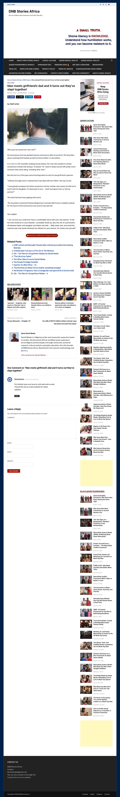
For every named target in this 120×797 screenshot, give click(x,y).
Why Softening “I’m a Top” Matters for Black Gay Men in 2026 (102, 284)
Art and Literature (80, 65)
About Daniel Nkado (102, 73)
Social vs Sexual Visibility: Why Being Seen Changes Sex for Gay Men (102, 295)
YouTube (106, 794)
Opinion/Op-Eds (44, 65)
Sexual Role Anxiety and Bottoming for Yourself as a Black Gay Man (102, 219)
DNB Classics (27, 80)
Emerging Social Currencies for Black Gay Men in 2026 (102, 262)
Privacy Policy (48, 69)
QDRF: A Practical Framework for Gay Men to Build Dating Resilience (102, 306)
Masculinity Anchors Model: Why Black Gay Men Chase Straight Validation (102, 382)
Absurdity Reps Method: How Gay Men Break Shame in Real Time (102, 273)
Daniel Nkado (23, 93)
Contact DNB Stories (60, 73)
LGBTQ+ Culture (49, 60)
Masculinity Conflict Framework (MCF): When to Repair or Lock (102, 241)
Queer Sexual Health (90, 60)
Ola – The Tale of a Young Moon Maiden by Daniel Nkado (36, 253)
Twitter (92, 794)
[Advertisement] (96, 473)
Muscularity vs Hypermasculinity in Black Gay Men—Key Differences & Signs (102, 394)
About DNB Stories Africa (28, 60)
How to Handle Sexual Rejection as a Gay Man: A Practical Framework (102, 710)
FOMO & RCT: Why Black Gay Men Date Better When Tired (102, 230)
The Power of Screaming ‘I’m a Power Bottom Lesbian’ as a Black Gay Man (102, 700)
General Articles (17, 80)
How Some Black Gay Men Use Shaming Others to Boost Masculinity (102, 162)
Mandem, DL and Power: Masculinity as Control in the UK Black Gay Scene (103, 338)
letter (13, 164)
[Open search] (111, 60)
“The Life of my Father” (23, 256)
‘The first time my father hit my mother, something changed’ (37, 268)
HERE (93, 112)
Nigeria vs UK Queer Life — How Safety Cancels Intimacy (102, 428)
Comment (11, 417)
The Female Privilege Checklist (26, 262)
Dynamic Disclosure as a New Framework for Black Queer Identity (102, 371)
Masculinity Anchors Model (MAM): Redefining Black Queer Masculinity (102, 197)
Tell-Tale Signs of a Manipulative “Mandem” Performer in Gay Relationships (101, 185)
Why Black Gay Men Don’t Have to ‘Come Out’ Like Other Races (102, 688)
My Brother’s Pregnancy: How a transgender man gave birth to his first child (44, 270)
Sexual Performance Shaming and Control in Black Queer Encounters (101, 151)
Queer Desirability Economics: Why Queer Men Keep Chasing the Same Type (102, 128)
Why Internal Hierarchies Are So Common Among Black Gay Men (101, 450)
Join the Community (80, 73)
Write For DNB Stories (29, 69)
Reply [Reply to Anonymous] (17, 396)
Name (9, 443)
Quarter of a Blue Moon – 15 (25, 265)
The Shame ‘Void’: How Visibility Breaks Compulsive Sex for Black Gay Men (103, 360)
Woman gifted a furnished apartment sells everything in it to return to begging (65, 305)
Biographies (98, 65)
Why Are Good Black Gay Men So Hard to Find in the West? (102, 173)
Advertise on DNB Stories (20, 73)
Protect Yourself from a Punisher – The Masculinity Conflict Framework (102, 208)
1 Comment (31, 93)
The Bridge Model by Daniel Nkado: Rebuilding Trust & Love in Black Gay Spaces (102, 417)
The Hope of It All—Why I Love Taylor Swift (101, 327)
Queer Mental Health (68, 60)
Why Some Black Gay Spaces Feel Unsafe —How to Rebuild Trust (102, 439)
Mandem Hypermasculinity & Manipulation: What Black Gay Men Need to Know (102, 349)
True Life (13, 69)
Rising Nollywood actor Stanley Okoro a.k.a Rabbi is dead (41, 305)
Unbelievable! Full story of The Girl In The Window (34, 251)
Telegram (94, 50)
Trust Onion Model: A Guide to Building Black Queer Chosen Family (102, 317)
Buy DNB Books (40, 73)
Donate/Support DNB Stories (88, 69)
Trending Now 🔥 (61, 65)
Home (11, 60)
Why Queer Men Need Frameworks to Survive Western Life (101, 140)
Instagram (99, 794)
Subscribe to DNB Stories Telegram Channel (42, 235)
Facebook (85, 794)
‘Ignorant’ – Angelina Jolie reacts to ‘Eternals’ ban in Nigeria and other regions (16, 305)
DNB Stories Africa (24, 11)
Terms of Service (65, 69)
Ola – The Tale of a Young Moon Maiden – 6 (31, 273)
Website (10, 461)
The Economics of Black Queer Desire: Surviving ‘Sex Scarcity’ (102, 252)
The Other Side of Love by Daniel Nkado (29, 259)
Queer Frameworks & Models (22, 65)
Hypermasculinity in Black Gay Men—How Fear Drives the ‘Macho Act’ (102, 406)
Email (10, 452)
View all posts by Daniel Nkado (34, 355)
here (26, 351)
